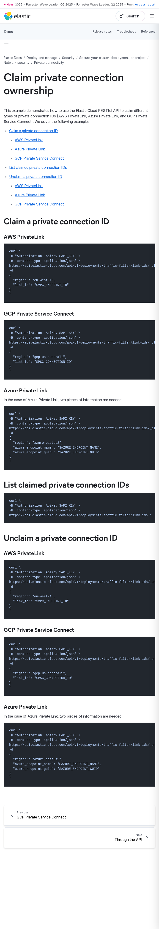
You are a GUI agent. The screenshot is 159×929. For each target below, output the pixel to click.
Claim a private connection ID (33, 130)
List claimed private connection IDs (38, 167)
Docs (8, 31)
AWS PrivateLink (29, 140)
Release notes (102, 31)
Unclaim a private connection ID (35, 176)
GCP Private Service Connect (39, 158)
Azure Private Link (30, 149)
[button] (6, 45)
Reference (148, 31)
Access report (145, 4)
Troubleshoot (126, 31)
